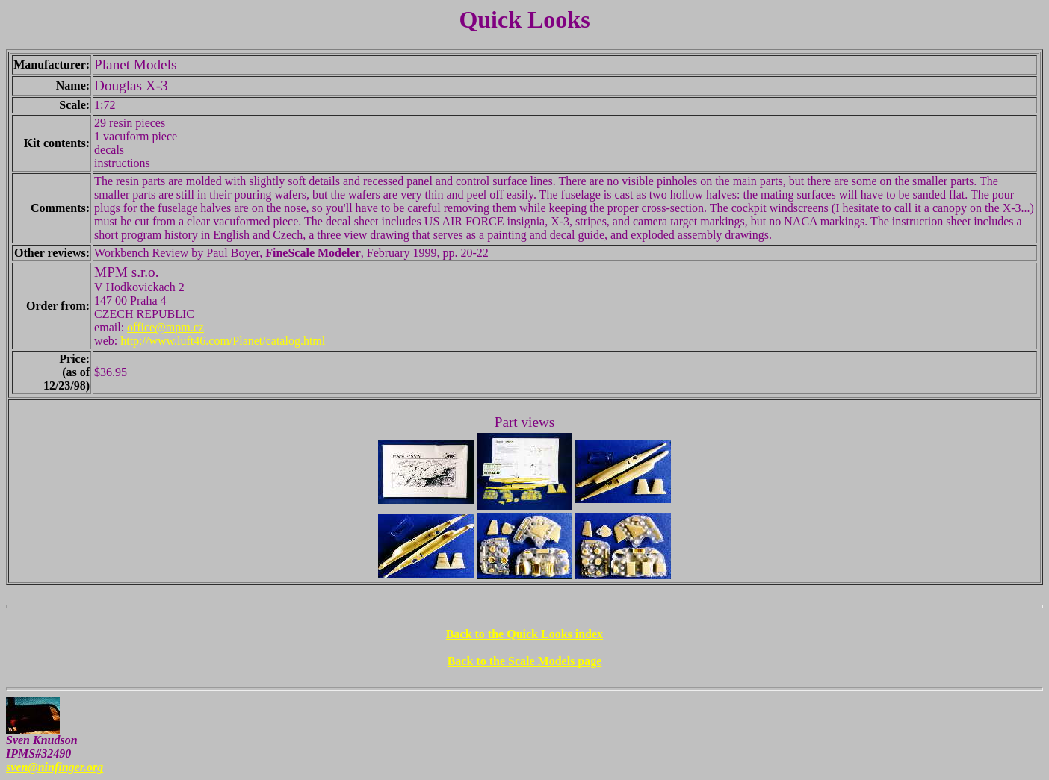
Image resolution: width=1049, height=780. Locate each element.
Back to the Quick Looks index (524, 634)
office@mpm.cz (165, 327)
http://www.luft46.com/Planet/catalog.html (222, 340)
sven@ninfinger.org (54, 767)
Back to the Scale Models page (525, 661)
